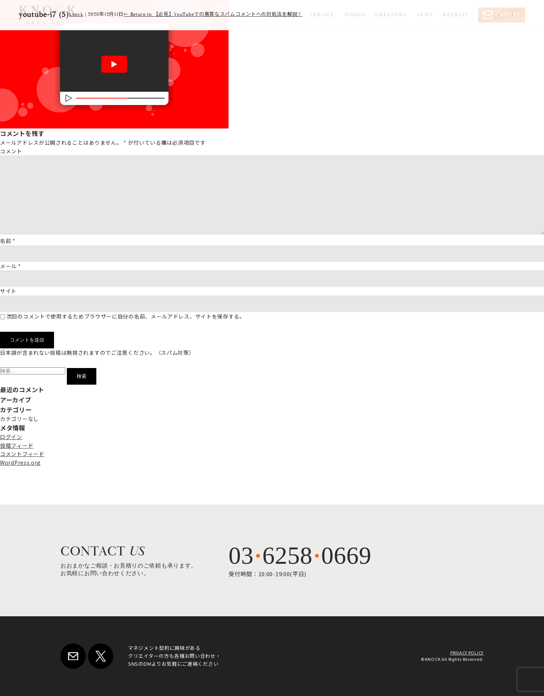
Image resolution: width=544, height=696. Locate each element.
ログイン (11, 437)
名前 (7, 240)
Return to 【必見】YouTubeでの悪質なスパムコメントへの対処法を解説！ (213, 14)
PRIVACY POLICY (467, 653)
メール (10, 266)
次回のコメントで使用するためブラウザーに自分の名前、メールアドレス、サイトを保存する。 (125, 316)
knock (76, 14)
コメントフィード (22, 454)
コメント (11, 151)
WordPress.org (20, 462)
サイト (8, 291)
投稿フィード (16, 445)
